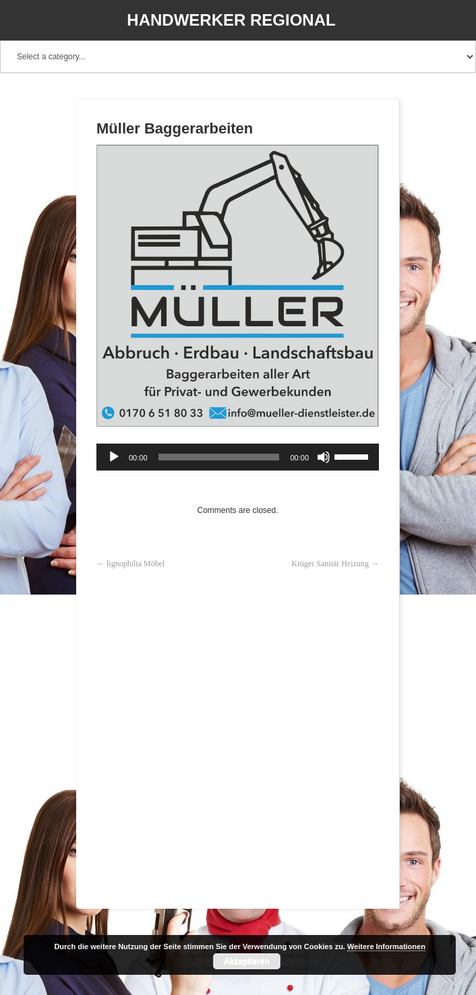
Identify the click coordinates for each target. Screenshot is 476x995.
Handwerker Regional (231, 20)
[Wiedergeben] (114, 457)
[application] (237, 457)
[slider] (219, 457)
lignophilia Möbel (136, 563)
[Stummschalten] (323, 457)
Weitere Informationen (386, 946)
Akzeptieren (247, 961)
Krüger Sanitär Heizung (330, 563)
